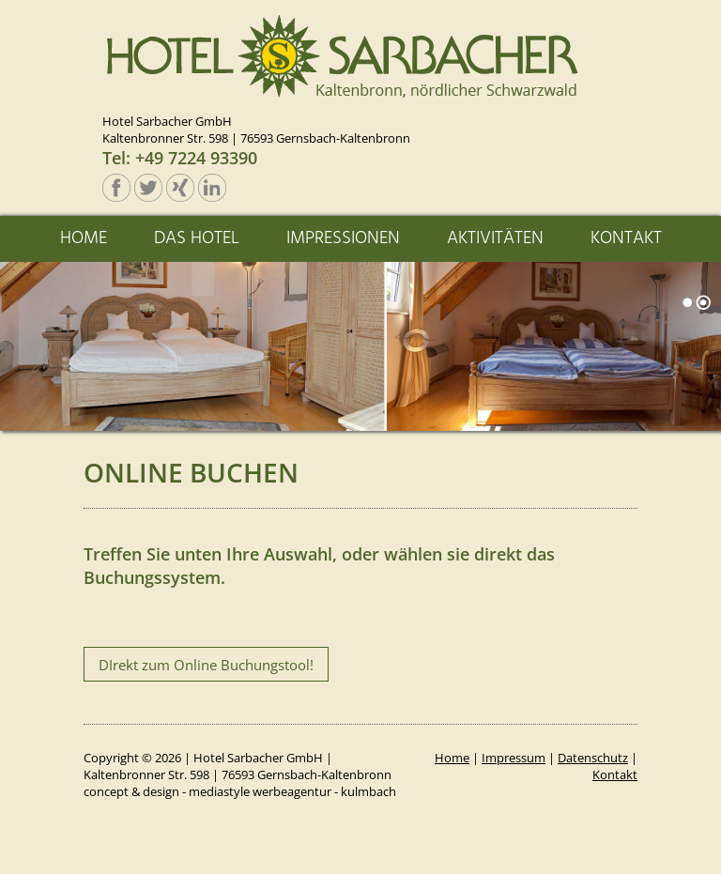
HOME (83, 238)
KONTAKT (626, 238)
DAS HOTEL (196, 238)
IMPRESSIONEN (343, 238)
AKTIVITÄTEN (495, 238)
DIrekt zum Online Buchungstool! (206, 664)
